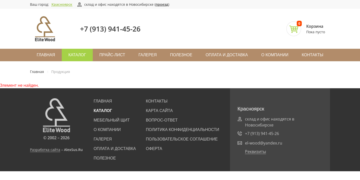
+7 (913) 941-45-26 (110, 29)
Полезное (181, 55)
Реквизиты (255, 151)
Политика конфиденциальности (182, 130)
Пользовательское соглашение (182, 139)
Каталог (77, 55)
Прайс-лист (112, 55)
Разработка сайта (45, 149)
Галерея (147, 55)
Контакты (312, 55)
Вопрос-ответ (162, 120)
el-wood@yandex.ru (263, 143)
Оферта (154, 148)
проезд (162, 4)
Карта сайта (159, 110)
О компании (274, 55)
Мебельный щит (112, 120)
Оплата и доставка (227, 55)
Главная (46, 55)
